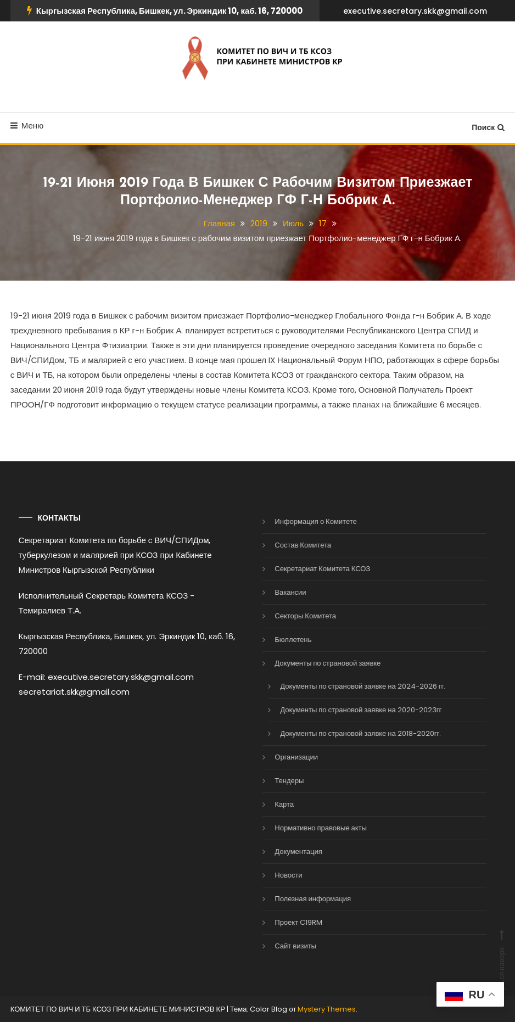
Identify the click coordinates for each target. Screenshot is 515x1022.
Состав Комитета (287, 545)
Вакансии (274, 592)
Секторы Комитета (290, 616)
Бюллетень (277, 639)
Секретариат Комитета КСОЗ (307, 568)
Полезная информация (297, 898)
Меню (27, 125)
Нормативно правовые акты (305, 828)
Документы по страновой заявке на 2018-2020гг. (345, 733)
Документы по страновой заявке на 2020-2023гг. (346, 710)
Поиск (488, 127)
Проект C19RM (283, 922)
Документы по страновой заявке (312, 663)
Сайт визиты (280, 946)
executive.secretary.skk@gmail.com (415, 10)
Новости (273, 875)
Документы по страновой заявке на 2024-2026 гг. (347, 686)
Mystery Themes (327, 1009)
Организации (281, 757)
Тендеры (273, 780)
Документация (283, 851)
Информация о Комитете (300, 521)
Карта (268, 804)
